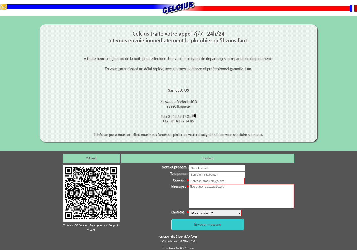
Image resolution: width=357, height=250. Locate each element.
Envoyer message (207, 224)
